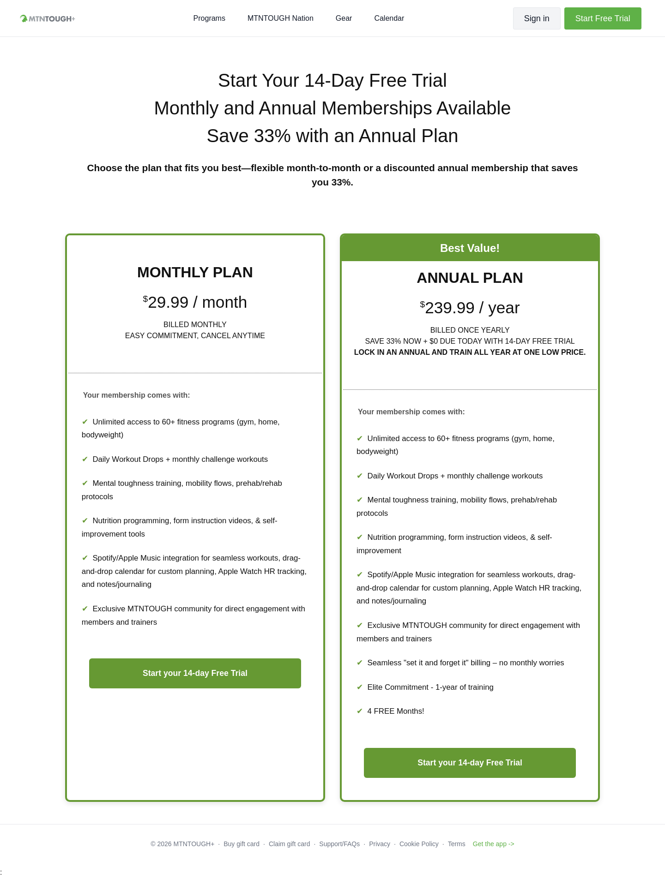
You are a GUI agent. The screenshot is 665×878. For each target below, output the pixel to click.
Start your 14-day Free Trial (195, 673)
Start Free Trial (602, 18)
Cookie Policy (419, 844)
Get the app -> (493, 844)
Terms (457, 844)
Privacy (379, 844)
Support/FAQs (339, 844)
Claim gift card (289, 844)
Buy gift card (242, 844)
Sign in (537, 18)
